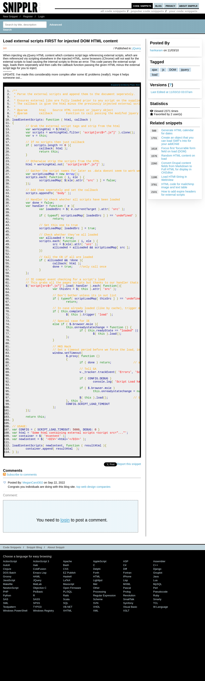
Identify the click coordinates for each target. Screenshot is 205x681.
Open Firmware (72, 656)
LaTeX (66, 648)
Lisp (125, 648)
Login (41, 16)
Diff (125, 637)
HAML (36, 644)
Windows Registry (43, 678)
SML (5, 671)
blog (158, 5)
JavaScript (9, 648)
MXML (127, 652)
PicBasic (38, 659)
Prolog (127, 659)
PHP (5, 659)
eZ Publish (69, 640)
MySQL (157, 652)
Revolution (129, 663)
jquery (185, 69)
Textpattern (9, 675)
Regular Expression (104, 663)
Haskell (67, 644)
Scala (66, 667)
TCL (155, 671)
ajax (154, 69)
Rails (66, 663)
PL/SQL (67, 659)
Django (157, 637)
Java (156, 644)
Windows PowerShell (15, 678)
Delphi (96, 637)
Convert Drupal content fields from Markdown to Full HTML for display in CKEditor (176, 167)
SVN (95, 671)
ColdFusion (39, 637)
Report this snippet (129, 532)
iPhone (127, 644)
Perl (155, 656)
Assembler (159, 629)
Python (7, 663)
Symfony (128, 671)
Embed (124, 85)
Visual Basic (130, 675)
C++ (155, 633)
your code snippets (183, 11)
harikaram (156, 50)
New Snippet (10, 16)
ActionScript (10, 629)
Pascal (127, 656)
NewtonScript (10, 656)
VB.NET (67, 675)
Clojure (7, 637)
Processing (99, 659)
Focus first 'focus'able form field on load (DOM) (178, 150)
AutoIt (6, 633)
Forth (96, 640)
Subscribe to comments (20, 542)
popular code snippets (147, 11)
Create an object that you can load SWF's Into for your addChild (177, 141)
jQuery (137, 48)
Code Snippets (12, 615)
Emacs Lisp (39, 640)
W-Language (160, 675)
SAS (5, 667)
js (163, 69)
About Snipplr (56, 615)
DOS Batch (9, 640)
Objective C (39, 656)
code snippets (142, 5)
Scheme (98, 667)
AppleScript (99, 629)
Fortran (127, 640)
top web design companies (93, 555)
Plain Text (135, 85)
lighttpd (97, 648)
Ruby (156, 663)
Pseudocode (160, 659)
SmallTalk (128, 667)
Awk (35, 633)
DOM (172, 69)
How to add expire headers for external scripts (178, 193)
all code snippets (113, 11)
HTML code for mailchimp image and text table (177, 185)
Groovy (7, 644)
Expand (115, 85)
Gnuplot (157, 640)
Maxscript (68, 652)
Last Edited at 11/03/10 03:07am (171, 92)
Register (28, 16)
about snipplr (188, 5)
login (65, 588)
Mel (95, 652)
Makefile (8, 652)
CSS (65, 637)
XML (95, 678)
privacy (170, 5)
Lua (155, 648)
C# (125, 633)
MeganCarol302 (33, 550)
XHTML (67, 678)
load (154, 74)
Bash (66, 633)
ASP (125, 629)
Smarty (157, 667)
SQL (65, 671)
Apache (67, 629)
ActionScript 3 (41, 629)
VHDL (96, 675)
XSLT (126, 678)
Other (96, 656)
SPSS (36, 671)
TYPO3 (37, 675)
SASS (36, 667)
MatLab (37, 652)
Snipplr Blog (34, 615)
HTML (96, 644)
